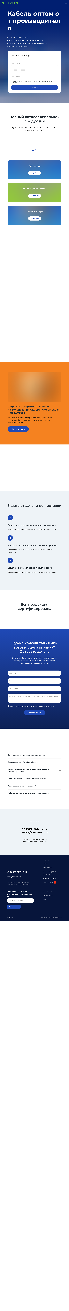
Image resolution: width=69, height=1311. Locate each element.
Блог (44, 1283)
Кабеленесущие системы (34, 432)
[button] (18, 753)
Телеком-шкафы (34, 536)
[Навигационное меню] (66, 3)
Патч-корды (34, 328)
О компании (48, 1279)
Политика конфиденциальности (51, 1301)
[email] (20, 1284)
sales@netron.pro (35, 1216)
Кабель (34, 224)
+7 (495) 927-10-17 (34, 1212)
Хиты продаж (48, 1266)
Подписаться (14, 1291)
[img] (55, 1266)
